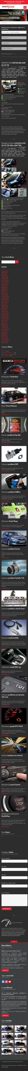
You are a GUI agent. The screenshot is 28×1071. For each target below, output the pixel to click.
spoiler (13, 154)
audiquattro (19, 69)
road (5, 154)
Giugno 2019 (4, 287)
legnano (10, 153)
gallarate (12, 151)
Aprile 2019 (4, 290)
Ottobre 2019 (4, 281)
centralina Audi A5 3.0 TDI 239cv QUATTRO (13, 144)
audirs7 (21, 71)
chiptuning (9, 72)
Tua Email (4, 866)
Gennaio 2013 (4, 342)
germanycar (10, 74)
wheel (18, 156)
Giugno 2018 (4, 305)
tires (5, 156)
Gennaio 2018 (4, 313)
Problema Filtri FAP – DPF (8, 352)
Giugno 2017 (4, 323)
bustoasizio (14, 150)
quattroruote (11, 75)
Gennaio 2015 (4, 338)
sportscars (18, 154)
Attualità (5, 351)
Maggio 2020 (4, 272)
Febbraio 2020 (4, 277)
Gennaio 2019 (4, 295)
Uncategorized (12, 68)
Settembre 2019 (5, 283)
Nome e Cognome (5, 858)
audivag (3, 72)
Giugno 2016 (4, 332)
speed (9, 154)
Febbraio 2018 (4, 311)
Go (16, 261)
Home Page (4, 22)
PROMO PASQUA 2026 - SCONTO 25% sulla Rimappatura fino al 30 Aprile (14, 2)
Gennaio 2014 (4, 341)
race (19, 153)
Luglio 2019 (4, 286)
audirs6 (17, 71)
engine (7, 151)
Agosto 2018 (4, 302)
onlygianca (4, 75)
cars (21, 150)
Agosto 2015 (4, 336)
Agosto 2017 (4, 320)
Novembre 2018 (5, 298)
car (18, 150)
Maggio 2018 (4, 307)
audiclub (8, 150)
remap (17, 75)
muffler (15, 153)
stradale (22, 75)
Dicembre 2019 (5, 280)
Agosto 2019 (4, 284)
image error (20, 81)
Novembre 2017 (5, 315)
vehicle (11, 77)
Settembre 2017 (5, 318)
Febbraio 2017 (4, 326)
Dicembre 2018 (5, 296)
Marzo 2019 (4, 292)
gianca (15, 74)
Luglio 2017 (4, 321)
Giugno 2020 (4, 271)
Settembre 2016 (5, 329)
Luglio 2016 (4, 330)
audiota (13, 69)
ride (2, 154)
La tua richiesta (5, 892)
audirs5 (12, 71)
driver (19, 72)
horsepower (4, 153)
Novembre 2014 (5, 339)
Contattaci (14, 53)
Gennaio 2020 (4, 278)
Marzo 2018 (4, 310)
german (24, 72)
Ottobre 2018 (4, 299)
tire (2, 156)
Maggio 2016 (4, 333)
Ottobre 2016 (4, 327)
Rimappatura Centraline (8, 354)
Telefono (3, 874)
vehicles (14, 156)
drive (24, 150)
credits (6, 1067)
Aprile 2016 (4, 335)
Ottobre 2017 (4, 317)
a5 (20, 148)
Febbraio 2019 (4, 293)
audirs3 (3, 71)
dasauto (15, 72)
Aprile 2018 (4, 308)
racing (22, 153)
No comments (22, 67)
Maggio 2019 (4, 289)
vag (7, 77)
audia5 (3, 69)
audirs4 (8, 71)
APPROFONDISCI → (6, 385)
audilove (8, 69)
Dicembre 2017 (5, 314)
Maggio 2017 (4, 324)
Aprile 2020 (4, 274)
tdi (25, 75)
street (23, 154)
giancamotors (21, 74)
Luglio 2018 (4, 304)
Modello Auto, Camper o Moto (8, 883)
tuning (4, 77)
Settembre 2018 (5, 301)
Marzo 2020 (4, 275)
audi (25, 68)
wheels (15, 77)
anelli (21, 68)
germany (3, 74)
